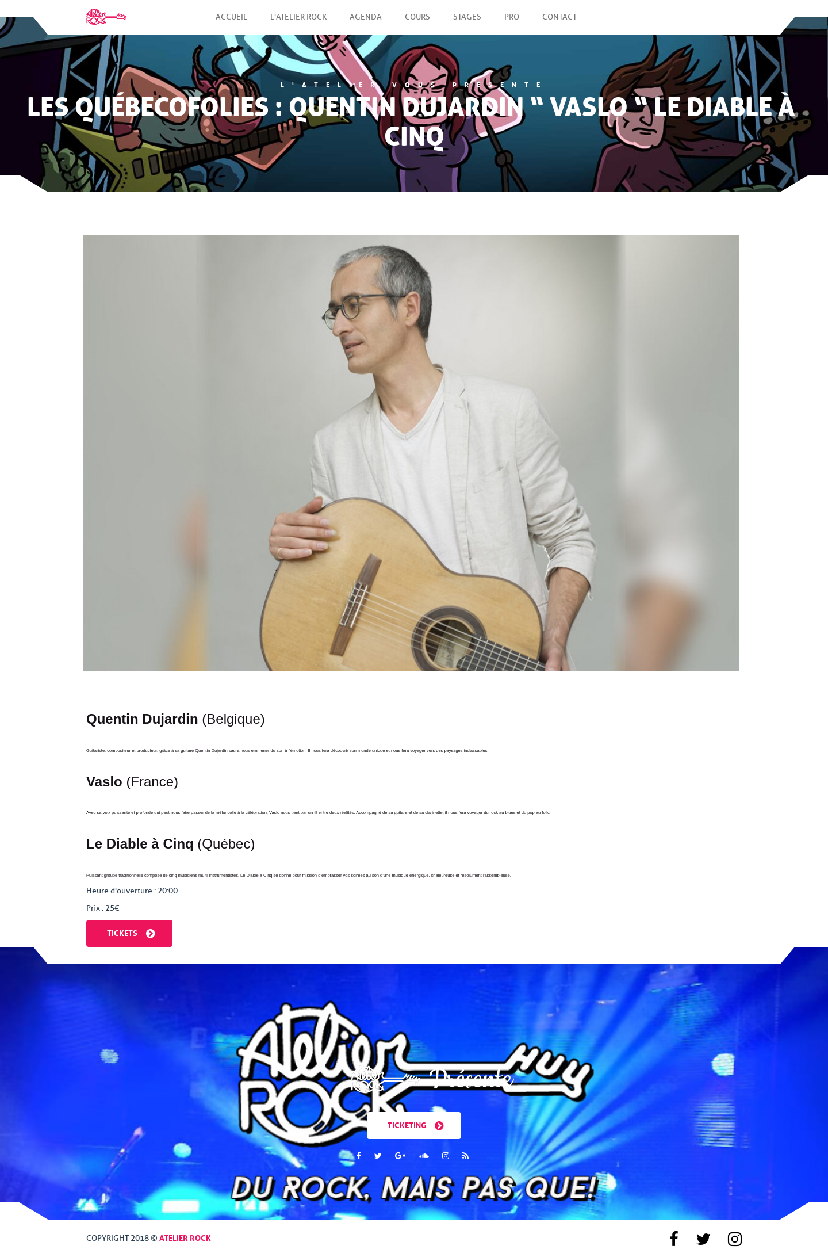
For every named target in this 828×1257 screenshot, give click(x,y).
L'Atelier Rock (298, 23)
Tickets (131, 932)
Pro (511, 23)
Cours (417, 23)
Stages (467, 23)
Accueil (231, 23)
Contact (559, 23)
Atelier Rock (185, 1237)
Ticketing (415, 1124)
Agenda (366, 23)
